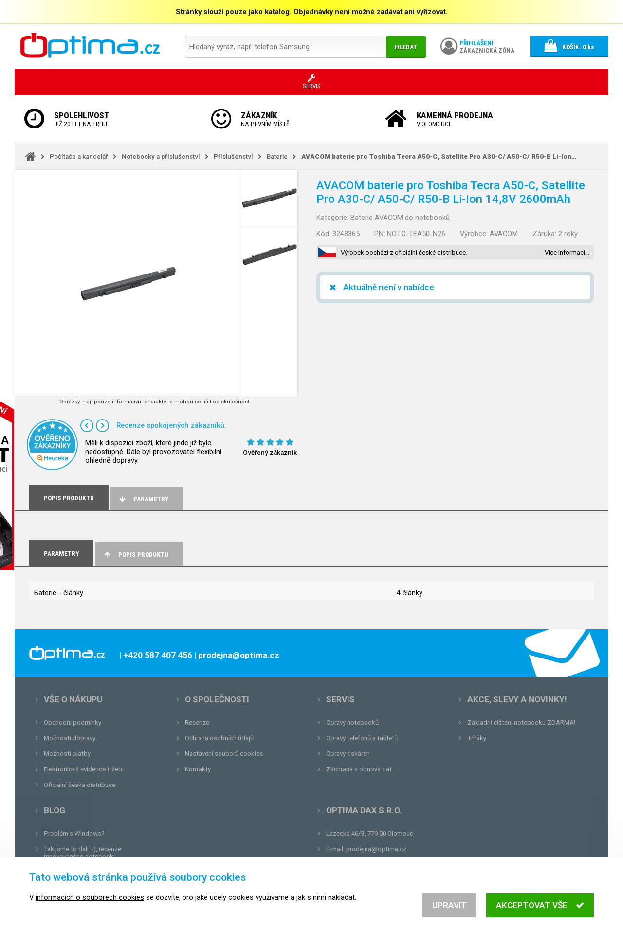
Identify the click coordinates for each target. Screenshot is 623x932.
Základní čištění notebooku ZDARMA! (521, 722)
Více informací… (567, 252)
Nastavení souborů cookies (224, 753)
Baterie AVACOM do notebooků (400, 217)
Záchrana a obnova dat (359, 769)
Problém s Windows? (74, 833)
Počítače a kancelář (79, 156)
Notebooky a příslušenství (161, 156)
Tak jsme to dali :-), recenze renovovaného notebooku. (82, 852)
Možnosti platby (67, 753)
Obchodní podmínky (72, 722)
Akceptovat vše (540, 911)
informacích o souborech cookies (90, 903)
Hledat (406, 47)
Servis (340, 699)
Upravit (449, 911)
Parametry (143, 499)
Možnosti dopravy (69, 738)
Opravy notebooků (352, 722)
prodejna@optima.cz (376, 849)
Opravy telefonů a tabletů (362, 738)
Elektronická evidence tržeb (83, 769)
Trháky (476, 738)
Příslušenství (233, 156)
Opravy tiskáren (348, 753)
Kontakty (198, 769)
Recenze (197, 722)
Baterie (277, 156)
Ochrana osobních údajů (219, 738)
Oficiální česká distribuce (79, 784)
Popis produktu (135, 554)
